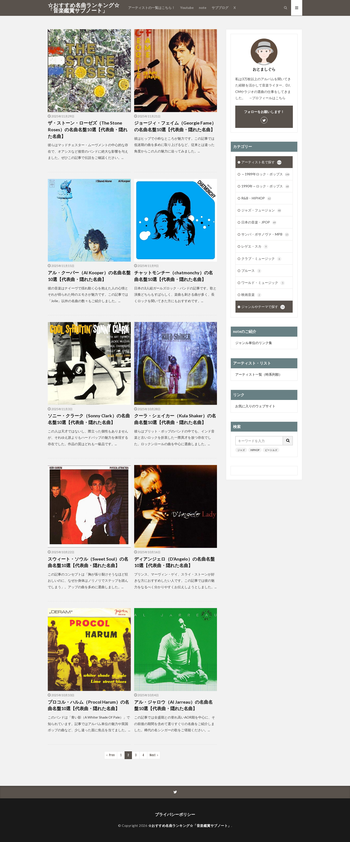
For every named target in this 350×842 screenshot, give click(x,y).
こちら (280, 98)
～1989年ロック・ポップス (265, 174)
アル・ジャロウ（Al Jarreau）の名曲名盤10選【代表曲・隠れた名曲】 (173, 705)
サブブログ (220, 8)
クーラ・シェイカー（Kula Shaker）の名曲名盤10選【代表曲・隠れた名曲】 (175, 419)
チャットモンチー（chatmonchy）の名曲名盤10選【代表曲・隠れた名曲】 (173, 276)
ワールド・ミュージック (263, 283)
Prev (112, 755)
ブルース (251, 270)
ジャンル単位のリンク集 (253, 343)
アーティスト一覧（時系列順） (258, 374)
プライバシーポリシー (175, 814)
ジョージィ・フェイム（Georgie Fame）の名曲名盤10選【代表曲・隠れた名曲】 (175, 126)
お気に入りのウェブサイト (255, 406)
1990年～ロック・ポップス (265, 186)
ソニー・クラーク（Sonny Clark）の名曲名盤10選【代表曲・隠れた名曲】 (89, 419)
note (202, 8)
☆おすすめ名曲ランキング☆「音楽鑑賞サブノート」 (83, 7)
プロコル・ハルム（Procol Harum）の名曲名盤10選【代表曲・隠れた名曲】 (88, 705)
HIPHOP (254, 450)
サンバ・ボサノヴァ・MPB (265, 234)
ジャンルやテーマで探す (263, 307)
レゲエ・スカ (254, 246)
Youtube (187, 8)
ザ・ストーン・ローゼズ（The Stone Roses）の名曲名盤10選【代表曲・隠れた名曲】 (87, 129)
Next (153, 755)
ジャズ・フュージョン (261, 210)
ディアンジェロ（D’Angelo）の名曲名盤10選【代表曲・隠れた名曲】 (174, 562)
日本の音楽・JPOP (259, 222)
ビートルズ (271, 450)
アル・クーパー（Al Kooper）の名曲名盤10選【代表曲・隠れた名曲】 (89, 276)
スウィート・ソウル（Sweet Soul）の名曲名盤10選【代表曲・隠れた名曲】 (88, 562)
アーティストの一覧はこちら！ (151, 8)
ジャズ (241, 450)
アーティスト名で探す (261, 162)
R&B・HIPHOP (256, 198)
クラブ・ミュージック (261, 258)
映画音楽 (251, 295)
